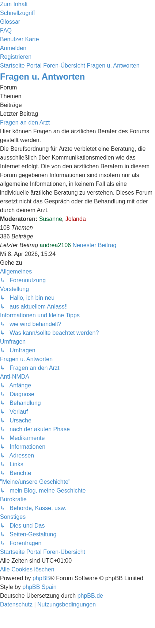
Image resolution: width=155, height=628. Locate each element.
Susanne (50, 219)
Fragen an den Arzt (25, 122)
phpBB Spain (39, 587)
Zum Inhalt (14, 4)
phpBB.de (90, 596)
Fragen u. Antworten (42, 76)
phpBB (41, 578)
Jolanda (75, 219)
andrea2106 (55, 245)
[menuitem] (10, 22)
